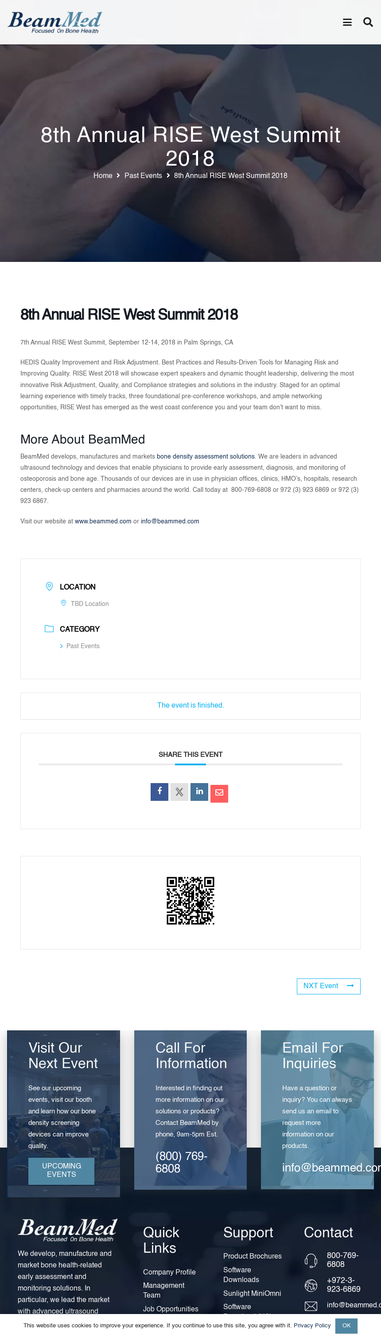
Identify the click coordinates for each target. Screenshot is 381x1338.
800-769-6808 (343, 1260)
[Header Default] (54, 22)
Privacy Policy (312, 1326)
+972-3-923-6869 (344, 1285)
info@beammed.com (170, 522)
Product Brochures (252, 1256)
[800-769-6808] (315, 1261)
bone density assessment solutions (206, 457)
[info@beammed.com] (315, 1306)
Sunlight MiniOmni (252, 1294)
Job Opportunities (170, 1309)
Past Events (80, 646)
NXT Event (328, 986)
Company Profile (169, 1272)
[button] (347, 22)
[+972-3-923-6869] (315, 1285)
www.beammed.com (103, 522)
